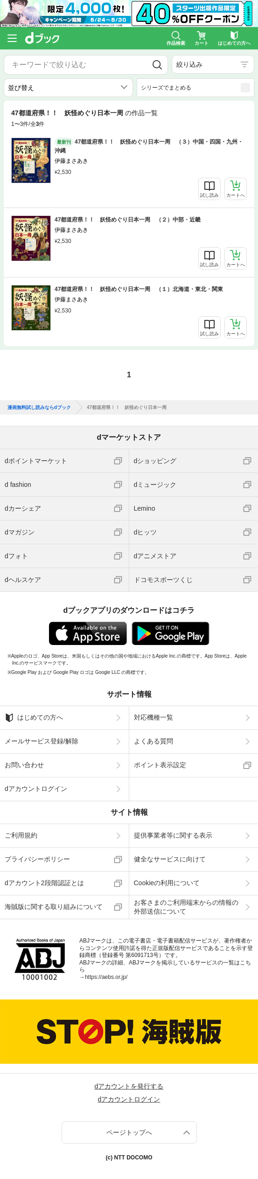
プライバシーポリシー (37, 859)
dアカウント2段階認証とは (44, 883)
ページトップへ (129, 1132)
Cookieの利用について (167, 883)
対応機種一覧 (153, 717)
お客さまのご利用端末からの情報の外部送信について (186, 907)
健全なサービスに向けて (170, 859)
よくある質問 (153, 741)
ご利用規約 (21, 835)
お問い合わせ (24, 765)
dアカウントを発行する (129, 1086)
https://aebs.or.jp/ (106, 977)
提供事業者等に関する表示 (173, 835)
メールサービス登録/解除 (41, 741)
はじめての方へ (34, 717)
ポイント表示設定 (160, 765)
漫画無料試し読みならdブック (39, 407)
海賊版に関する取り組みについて (54, 906)
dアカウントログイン (36, 788)
